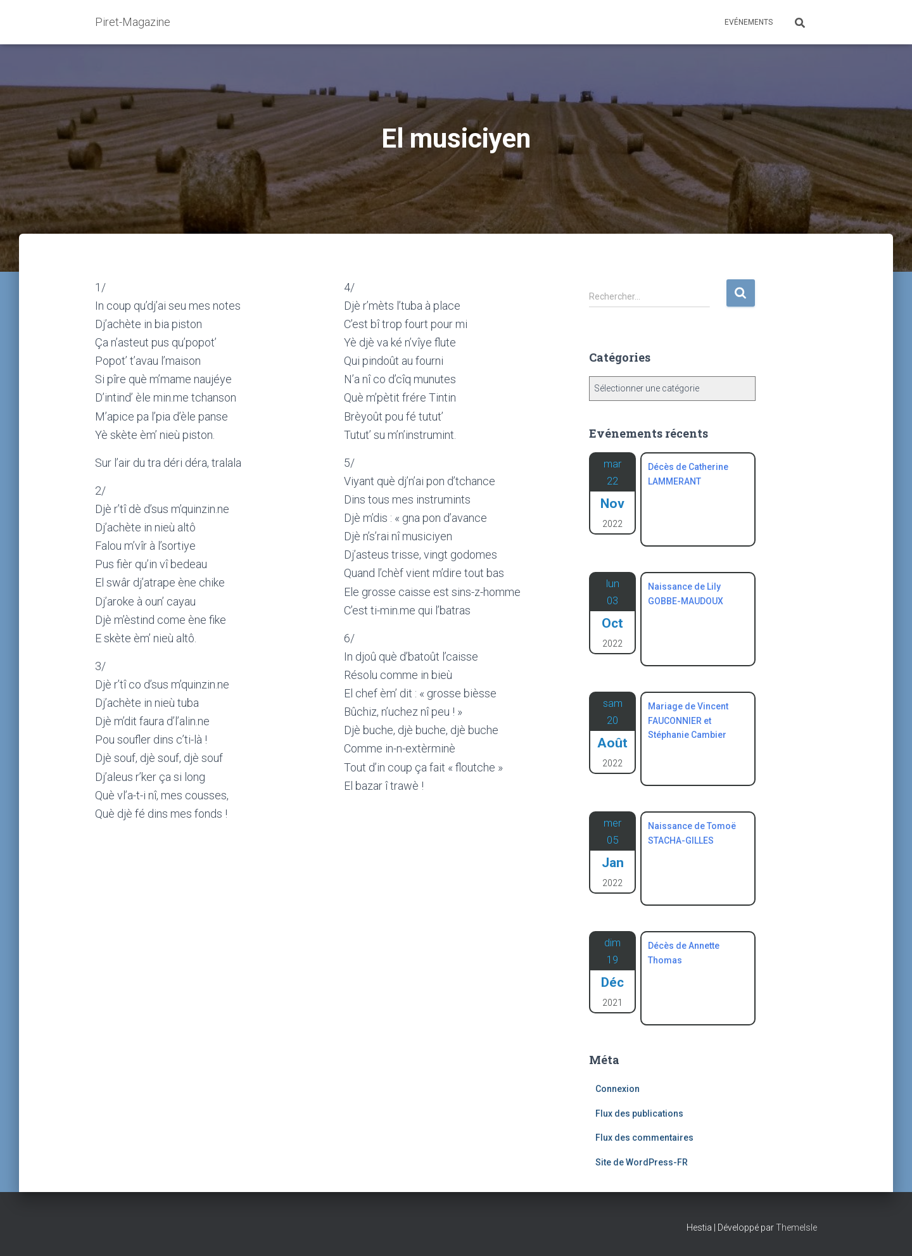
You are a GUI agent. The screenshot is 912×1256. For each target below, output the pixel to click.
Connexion (617, 1089)
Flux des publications (639, 1113)
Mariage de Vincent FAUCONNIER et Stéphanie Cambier (688, 720)
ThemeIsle (796, 1227)
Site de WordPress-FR (641, 1162)
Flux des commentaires (644, 1137)
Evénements (749, 22)
